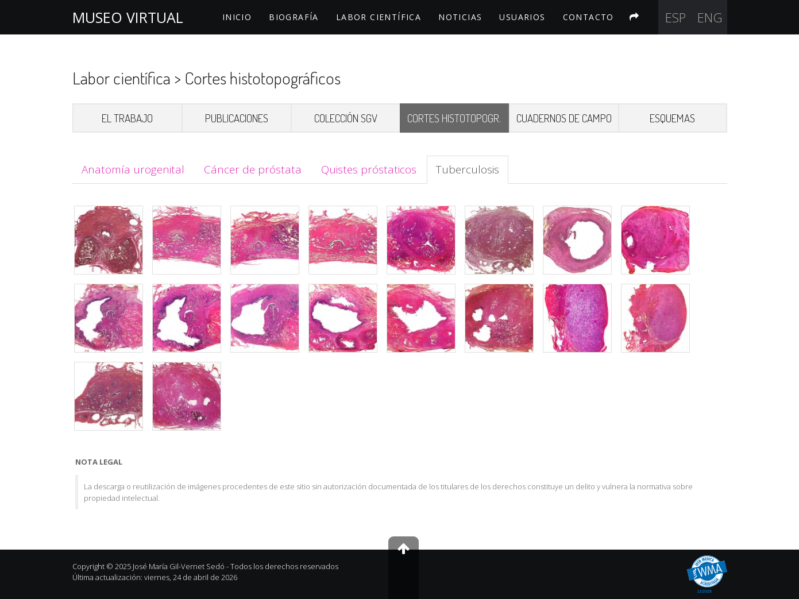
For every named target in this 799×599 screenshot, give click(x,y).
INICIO (237, 16)
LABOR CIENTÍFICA (378, 16)
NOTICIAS (460, 16)
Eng (710, 17)
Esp (675, 17)
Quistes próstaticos (368, 169)
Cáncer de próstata (253, 169)
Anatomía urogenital (133, 169)
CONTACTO (588, 16)
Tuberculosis (467, 169)
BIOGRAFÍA (294, 16)
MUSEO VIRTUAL (127, 17)
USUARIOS (522, 16)
